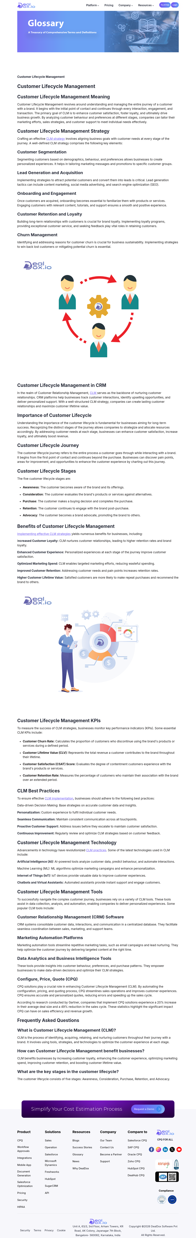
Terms (37, 1230)
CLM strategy (55, 138)
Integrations (24, 1157)
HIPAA (21, 1206)
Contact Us (107, 1147)
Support (105, 1161)
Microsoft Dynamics (51, 1163)
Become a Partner (111, 1154)
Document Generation (24, 1173)
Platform (91, 5)
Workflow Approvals (23, 1149)
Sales (48, 1140)
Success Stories (82, 1147)
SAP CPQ (133, 1147)
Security (22, 1200)
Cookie (61, 1230)
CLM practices (96, 850)
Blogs (75, 1140)
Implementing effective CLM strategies (44, 534)
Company (125, 5)
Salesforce (51, 1154)
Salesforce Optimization (25, 1184)
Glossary (77, 1154)
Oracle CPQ (135, 1154)
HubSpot (50, 1179)
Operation (51, 1147)
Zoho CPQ (134, 1161)
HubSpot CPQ (136, 1168)
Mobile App (24, 1165)
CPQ (20, 1140)
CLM (93, 393)
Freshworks (52, 1171)
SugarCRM (51, 1185)
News (75, 1161)
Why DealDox (80, 1168)
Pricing (108, 5)
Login (175, 5)
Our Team (106, 1140)
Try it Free (165, 5)
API (47, 1193)
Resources (144, 5)
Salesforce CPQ (137, 1140)
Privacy (49, 1230)
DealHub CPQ (136, 1175)
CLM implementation (59, 798)
